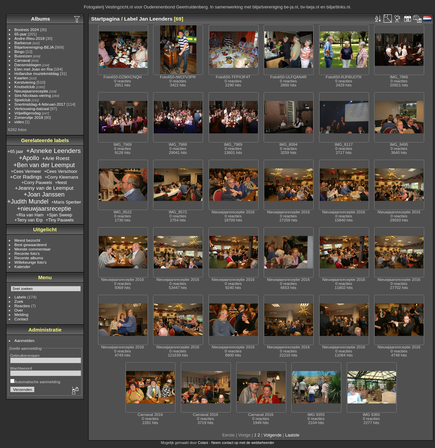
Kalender (22, 266)
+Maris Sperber (66, 202)
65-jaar (21, 34)
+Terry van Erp (29, 219)
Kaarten (21, 78)
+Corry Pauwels (36, 182)
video (19, 122)
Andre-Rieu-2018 (30, 38)
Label (131, 19)
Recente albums (29, 258)
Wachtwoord (21, 368)
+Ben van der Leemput (44, 165)
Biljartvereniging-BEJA (34, 47)
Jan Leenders (155, 19)
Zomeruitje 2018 (29, 117)
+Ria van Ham (30, 214)
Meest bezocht (28, 240)
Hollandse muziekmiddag (37, 73)
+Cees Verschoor (60, 171)
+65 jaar (15, 151)
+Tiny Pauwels (60, 219)
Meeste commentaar (33, 249)
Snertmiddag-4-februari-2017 (40, 104)
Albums (40, 19)
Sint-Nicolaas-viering (33, 95)
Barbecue (23, 43)
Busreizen (23, 56)
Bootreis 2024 (27, 29)
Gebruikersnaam (25, 355)
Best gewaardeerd (31, 244)
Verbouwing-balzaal (32, 108)
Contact (21, 319)
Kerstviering (25, 82)
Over (19, 310)
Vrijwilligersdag (28, 113)
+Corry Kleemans (61, 177)
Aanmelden (25, 340)
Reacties (22, 306)
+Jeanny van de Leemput (44, 188)
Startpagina (105, 19)
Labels (20, 297)
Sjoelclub (23, 100)
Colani (203, 443)
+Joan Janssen (44, 194)
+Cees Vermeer (26, 171)
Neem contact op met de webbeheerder (242, 443)
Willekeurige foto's (31, 262)
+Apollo (29, 158)
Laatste (292, 435)
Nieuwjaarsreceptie (31, 91)
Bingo (20, 51)
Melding (21, 314)
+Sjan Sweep (59, 214)
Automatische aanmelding (35, 381)
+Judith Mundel (27, 201)
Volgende (273, 435)
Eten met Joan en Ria (34, 69)
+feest (61, 182)
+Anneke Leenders (53, 150)
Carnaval (22, 60)
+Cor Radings (26, 177)
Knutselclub (25, 86)
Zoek (19, 301)
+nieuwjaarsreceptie (44, 208)
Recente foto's (27, 253)
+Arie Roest (56, 158)
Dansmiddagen (28, 64)
